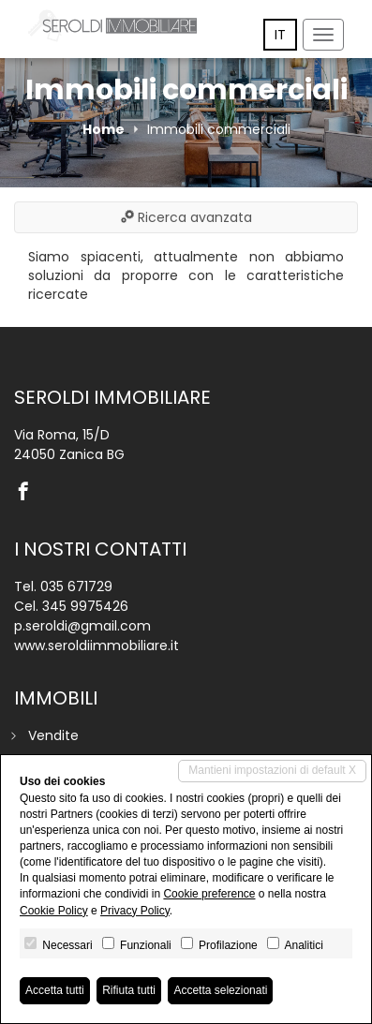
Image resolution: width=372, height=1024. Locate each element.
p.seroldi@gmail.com (82, 625)
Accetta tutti (54, 990)
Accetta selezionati (220, 990)
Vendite (53, 735)
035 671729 (76, 586)
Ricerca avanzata (186, 217)
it (280, 34)
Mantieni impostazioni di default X (272, 770)
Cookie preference (209, 893)
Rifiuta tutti (129, 990)
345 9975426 (85, 606)
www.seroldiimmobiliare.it (96, 645)
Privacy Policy (135, 910)
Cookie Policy (54, 910)
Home (103, 129)
